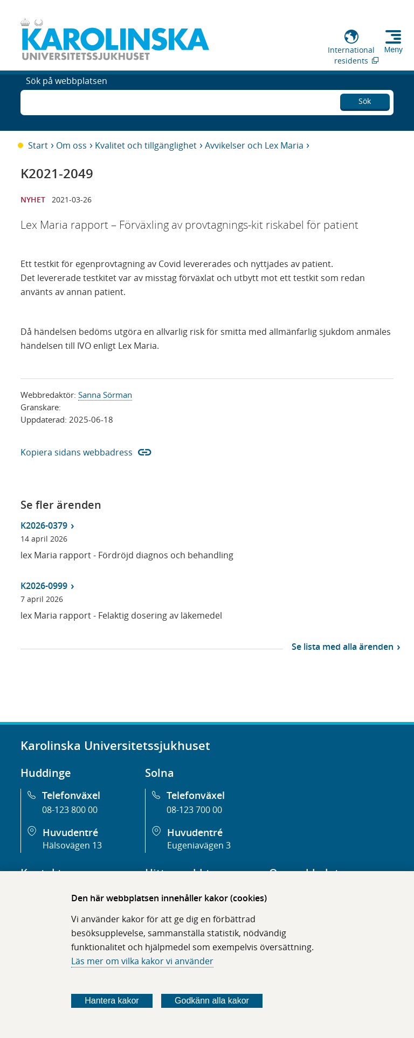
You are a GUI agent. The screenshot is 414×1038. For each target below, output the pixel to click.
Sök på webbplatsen (66, 101)
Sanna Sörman (105, 394)
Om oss (71, 145)
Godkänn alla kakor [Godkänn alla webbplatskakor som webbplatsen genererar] (212, 1000)
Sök (364, 99)
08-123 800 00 (70, 810)
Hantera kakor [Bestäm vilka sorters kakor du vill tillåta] (112, 1000)
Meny (393, 49)
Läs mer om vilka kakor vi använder (142, 961)
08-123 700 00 (194, 810)
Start (38, 145)
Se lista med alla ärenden (343, 647)
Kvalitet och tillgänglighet (146, 145)
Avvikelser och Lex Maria (254, 145)
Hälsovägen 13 (72, 845)
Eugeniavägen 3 (199, 845)
